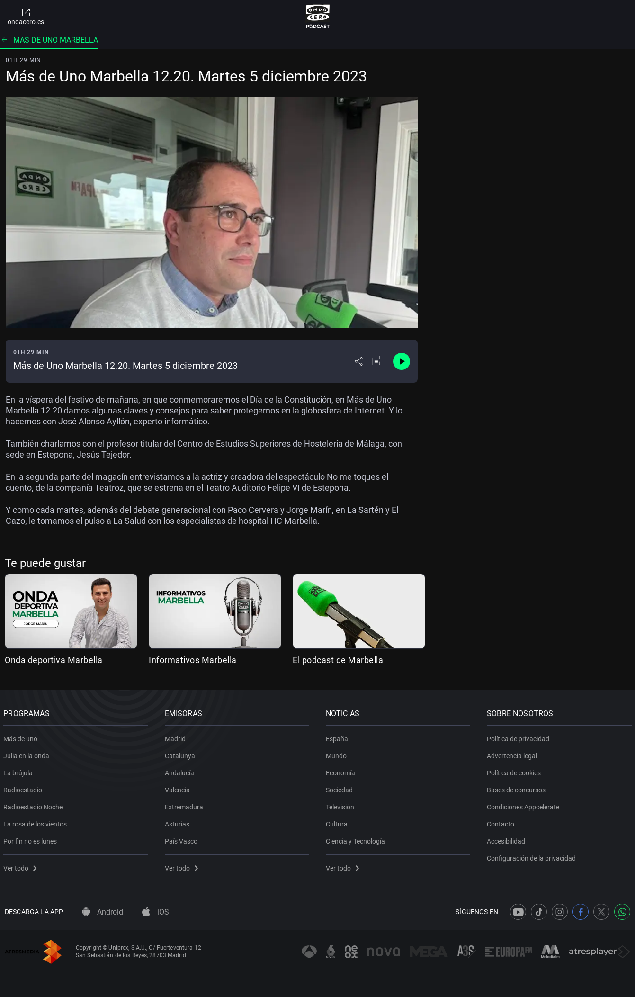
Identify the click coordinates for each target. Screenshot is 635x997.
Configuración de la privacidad (532, 856)
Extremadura (185, 805)
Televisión (341, 805)
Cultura (338, 822)
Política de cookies (515, 771)
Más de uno (22, 737)
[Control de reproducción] (401, 361)
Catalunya (181, 754)
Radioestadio (24, 788)
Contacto (502, 822)
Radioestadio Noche (34, 805)
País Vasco (182, 839)
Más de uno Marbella (49, 40)
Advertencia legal (513, 754)
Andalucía (180, 771)
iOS (155, 911)
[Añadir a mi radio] (376, 361)
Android (102, 911)
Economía (342, 771)
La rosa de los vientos (36, 822)
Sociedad (340, 788)
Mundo (337, 754)
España (338, 737)
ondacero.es (26, 16)
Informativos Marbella (193, 660)
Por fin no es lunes (31, 839)
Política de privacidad (519, 737)
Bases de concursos (517, 788)
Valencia (178, 788)
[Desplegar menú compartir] (358, 361)
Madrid (176, 737)
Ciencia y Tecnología (356, 839)
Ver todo (21, 866)
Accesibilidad (507, 839)
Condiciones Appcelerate (524, 805)
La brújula (19, 771)
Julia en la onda (28, 754)
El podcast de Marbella (338, 660)
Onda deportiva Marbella (54, 660)
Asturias (178, 822)
